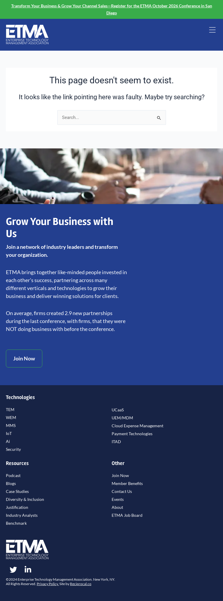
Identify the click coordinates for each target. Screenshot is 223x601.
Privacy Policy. (48, 584)
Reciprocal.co (80, 584)
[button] (212, 31)
